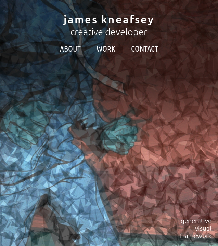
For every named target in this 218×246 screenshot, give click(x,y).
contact (144, 49)
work (106, 49)
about (70, 49)
